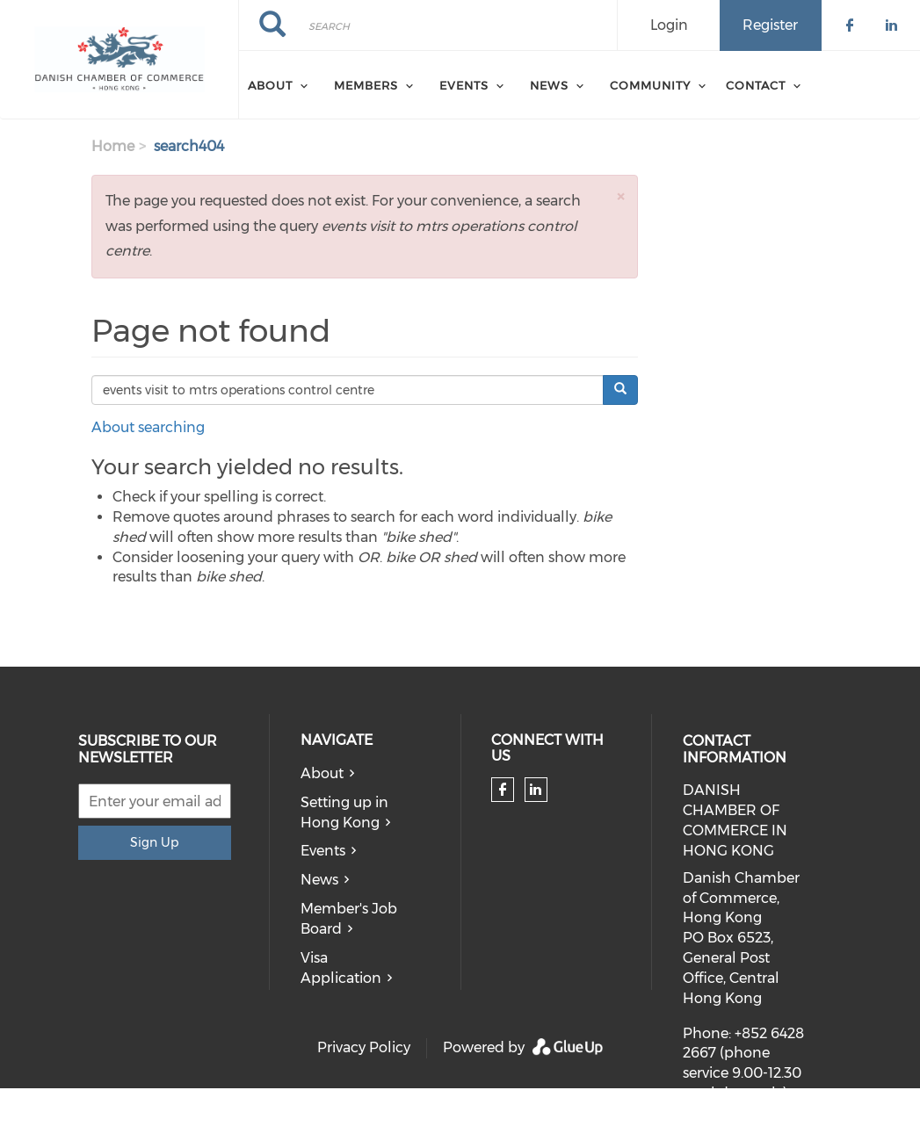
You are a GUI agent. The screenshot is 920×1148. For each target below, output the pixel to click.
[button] (620, 196)
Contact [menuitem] (756, 85)
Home (112, 146)
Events (323, 850)
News (319, 879)
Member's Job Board (349, 918)
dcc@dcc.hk (725, 1137)
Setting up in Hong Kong (344, 812)
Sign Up (154, 842)
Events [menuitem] (464, 85)
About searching (148, 427)
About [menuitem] (270, 85)
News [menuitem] (549, 85)
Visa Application (341, 967)
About (322, 773)
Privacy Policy (363, 1047)
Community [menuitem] (650, 85)
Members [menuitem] (366, 85)
